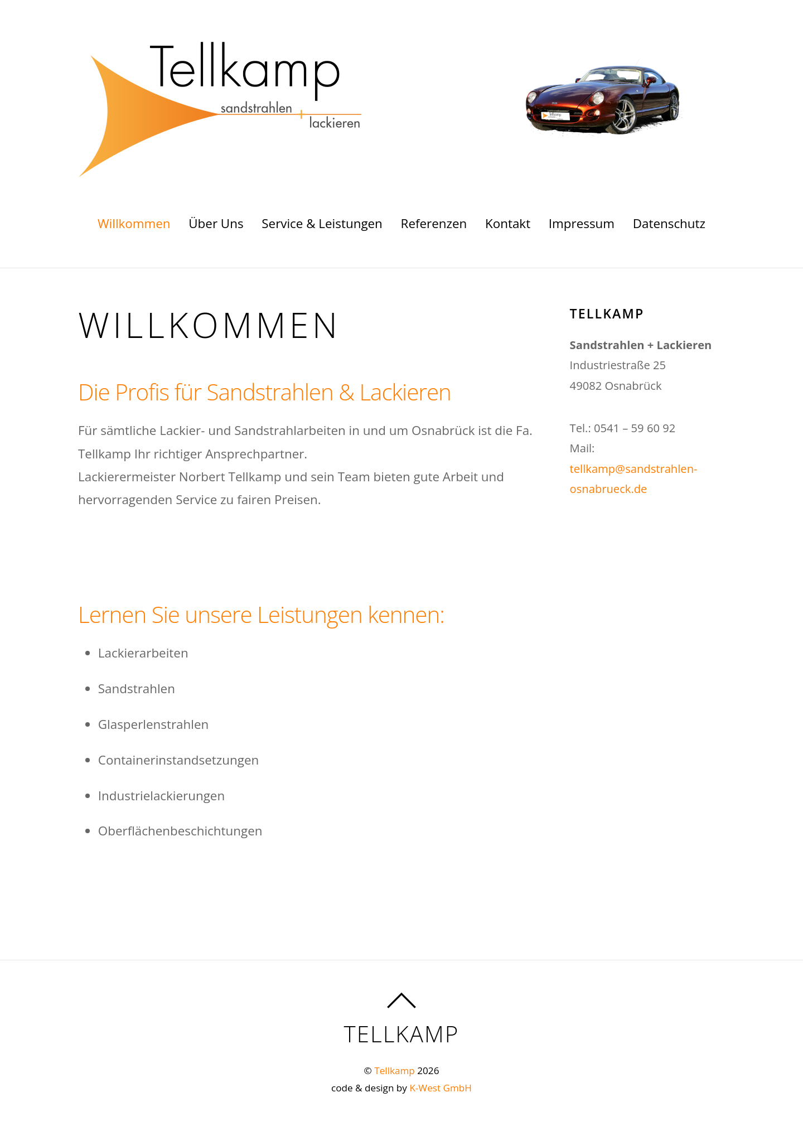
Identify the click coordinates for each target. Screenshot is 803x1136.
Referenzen (434, 223)
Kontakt (507, 223)
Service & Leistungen (322, 223)
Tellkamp (394, 1070)
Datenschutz (669, 223)
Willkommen (134, 223)
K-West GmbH (440, 1087)
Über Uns (215, 223)
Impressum (582, 223)
